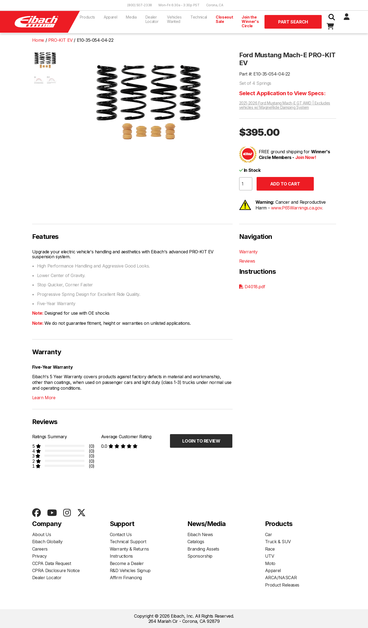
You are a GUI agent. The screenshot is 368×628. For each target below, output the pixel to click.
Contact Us (121, 534)
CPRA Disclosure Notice (56, 570)
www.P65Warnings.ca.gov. (297, 208)
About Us (41, 534)
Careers (40, 548)
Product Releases (282, 584)
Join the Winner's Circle (250, 21)
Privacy (39, 556)
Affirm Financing (126, 577)
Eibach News (200, 534)
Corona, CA (214, 5)
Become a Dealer (127, 563)
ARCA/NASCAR (281, 577)
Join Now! (305, 157)
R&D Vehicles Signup (130, 570)
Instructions (121, 556)
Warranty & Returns (129, 548)
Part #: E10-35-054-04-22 (264, 73)
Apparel (110, 17)
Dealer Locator (152, 19)
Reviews (247, 261)
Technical (198, 17)
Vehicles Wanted (174, 19)
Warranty (248, 251)
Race (270, 548)
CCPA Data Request (51, 563)
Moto (270, 563)
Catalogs (195, 541)
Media (131, 17)
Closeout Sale (224, 19)
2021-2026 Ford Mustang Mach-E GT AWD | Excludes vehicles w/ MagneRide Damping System (284, 105)
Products (87, 17)
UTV (269, 556)
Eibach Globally (47, 541)
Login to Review (201, 441)
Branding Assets (203, 548)
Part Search (293, 22)
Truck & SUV (278, 541)
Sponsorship (200, 556)
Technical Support (128, 541)
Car (268, 534)
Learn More (44, 397)
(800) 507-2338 (139, 5)
